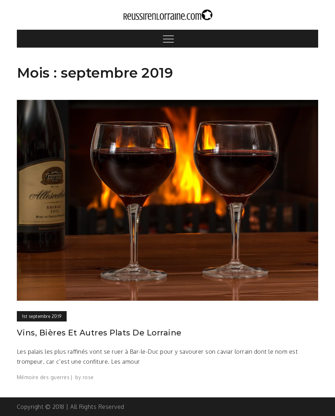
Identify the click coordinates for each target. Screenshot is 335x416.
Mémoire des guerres (43, 377)
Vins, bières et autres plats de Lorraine (99, 333)
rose (88, 377)
